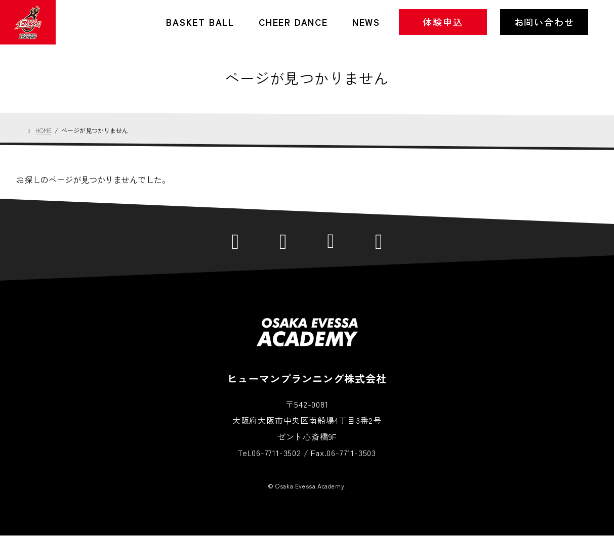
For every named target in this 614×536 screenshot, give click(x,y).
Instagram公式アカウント (331, 240)
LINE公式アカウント (235, 240)
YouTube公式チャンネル (378, 240)
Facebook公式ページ (283, 240)
